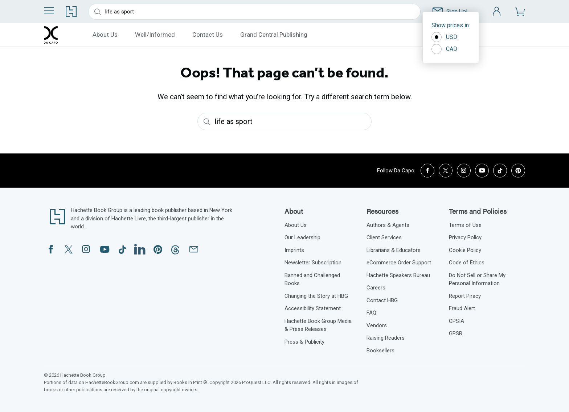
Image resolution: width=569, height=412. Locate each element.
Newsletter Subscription (312, 262)
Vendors (377, 325)
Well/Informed (155, 34)
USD (444, 37)
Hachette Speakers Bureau (398, 275)
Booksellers (380, 350)
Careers (376, 287)
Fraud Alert (462, 308)
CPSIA (456, 321)
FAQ (371, 312)
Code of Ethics (466, 262)
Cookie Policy (465, 250)
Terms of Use (465, 225)
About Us (105, 34)
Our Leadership (302, 237)
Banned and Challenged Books (312, 279)
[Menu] (49, 10)
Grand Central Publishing (273, 34)
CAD (444, 49)
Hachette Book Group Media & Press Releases (318, 325)
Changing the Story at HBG (316, 296)
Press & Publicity (304, 342)
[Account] (497, 11)
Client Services (384, 237)
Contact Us (207, 34)
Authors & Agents (388, 225)
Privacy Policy (465, 237)
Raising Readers (386, 338)
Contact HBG (382, 300)
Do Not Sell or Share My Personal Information (477, 279)
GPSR (455, 333)
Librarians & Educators (394, 250)
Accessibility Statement (312, 308)
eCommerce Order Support (399, 262)
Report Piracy (465, 296)
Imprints (294, 250)
